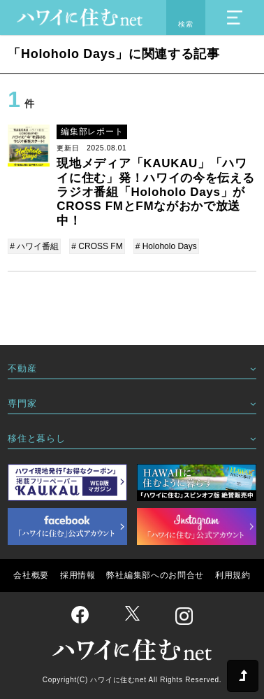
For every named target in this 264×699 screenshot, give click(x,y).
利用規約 (233, 575)
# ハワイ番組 (34, 246)
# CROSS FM (96, 246)
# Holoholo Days (166, 246)
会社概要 (31, 575)
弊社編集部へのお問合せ (155, 575)
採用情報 (78, 575)
